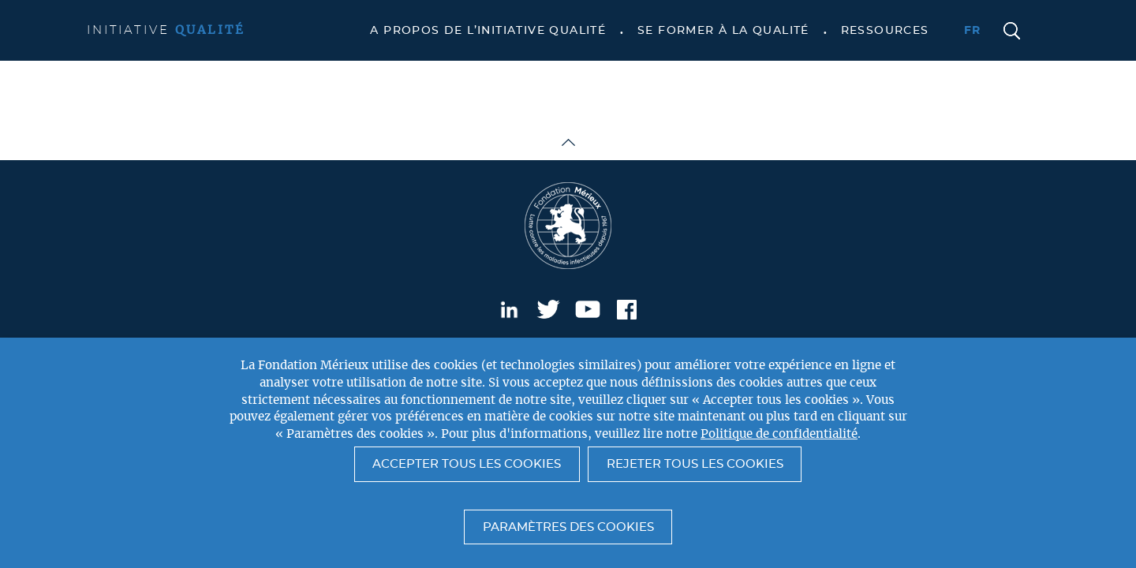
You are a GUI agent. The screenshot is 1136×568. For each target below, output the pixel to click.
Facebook (627, 309)
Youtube (588, 309)
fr (972, 30)
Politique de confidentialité (779, 434)
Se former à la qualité (723, 30)
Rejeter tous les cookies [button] (695, 464)
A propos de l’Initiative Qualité (488, 30)
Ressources (885, 30)
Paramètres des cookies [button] (568, 527)
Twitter (548, 309)
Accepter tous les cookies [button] (466, 464)
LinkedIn (509, 309)
